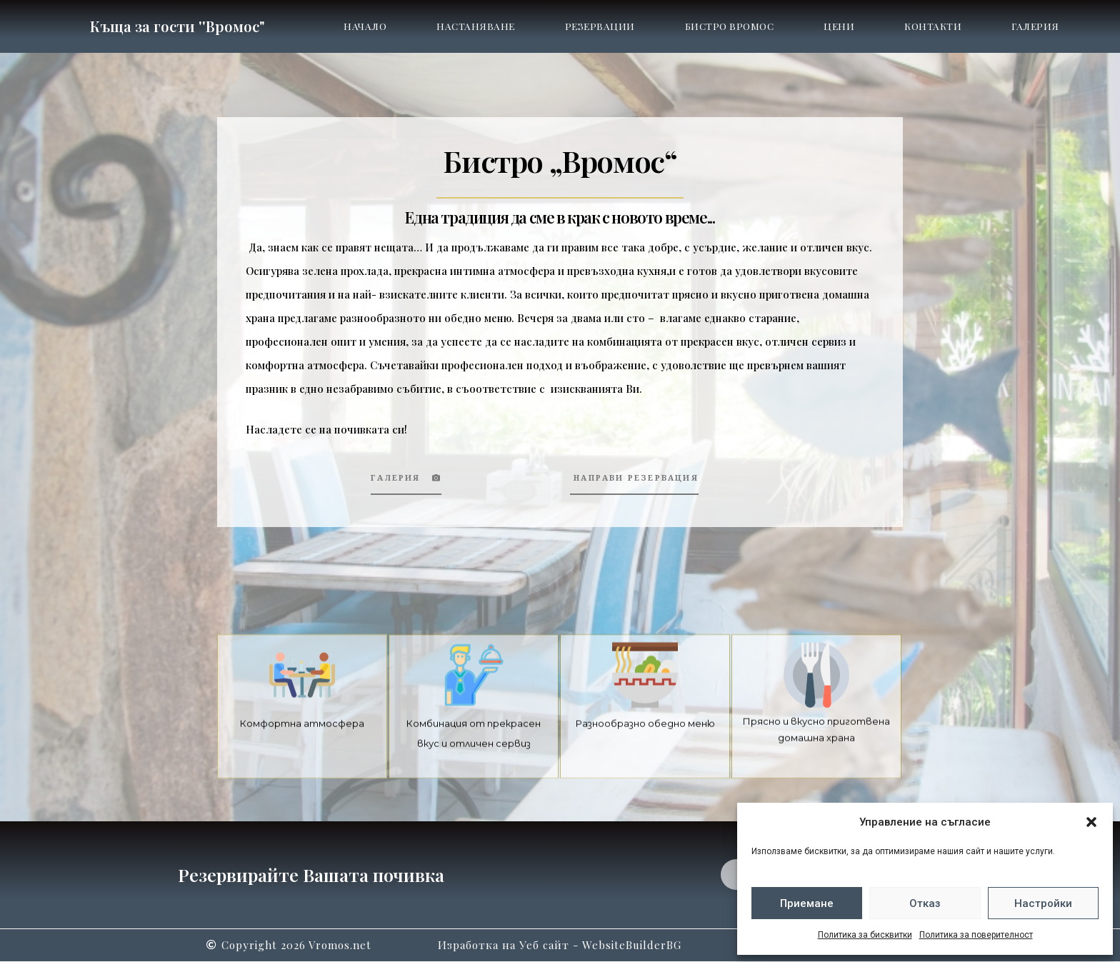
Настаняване (475, 25)
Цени (839, 25)
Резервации (600, 25)
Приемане (807, 903)
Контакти (932, 25)
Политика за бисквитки (865, 935)
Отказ (925, 903)
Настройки (1043, 903)
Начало (365, 25)
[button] (1091, 822)
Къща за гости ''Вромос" (177, 26)
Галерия (1035, 25)
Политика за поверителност (976, 935)
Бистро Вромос (729, 25)
